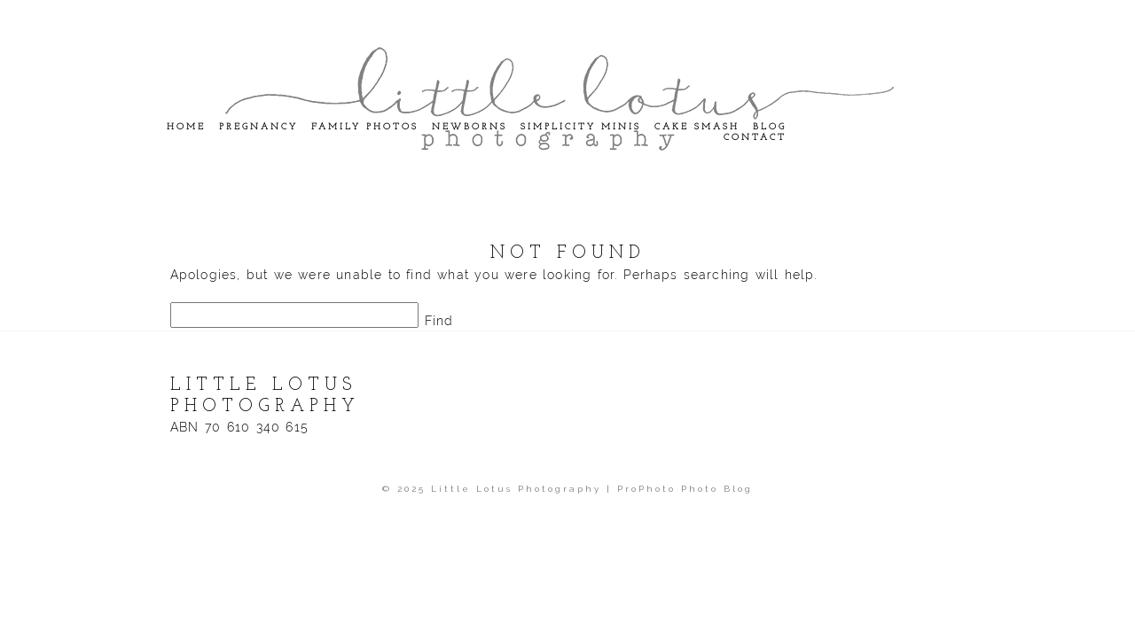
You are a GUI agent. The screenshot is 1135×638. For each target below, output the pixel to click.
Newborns (469, 127)
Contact (755, 138)
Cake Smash (697, 127)
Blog (770, 127)
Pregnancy (258, 127)
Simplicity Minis (581, 127)
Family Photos (365, 127)
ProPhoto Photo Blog (685, 489)
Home (186, 127)
